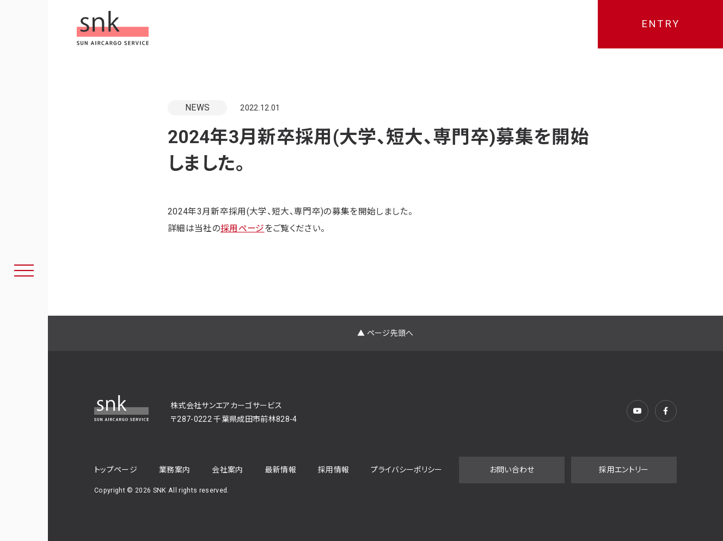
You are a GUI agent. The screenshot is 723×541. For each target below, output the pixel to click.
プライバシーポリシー (406, 469)
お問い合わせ (512, 469)
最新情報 (280, 469)
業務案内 (174, 469)
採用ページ (242, 228)
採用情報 (333, 469)
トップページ (115, 469)
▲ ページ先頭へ (385, 333)
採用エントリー (623, 469)
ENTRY (660, 24)
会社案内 (227, 469)
